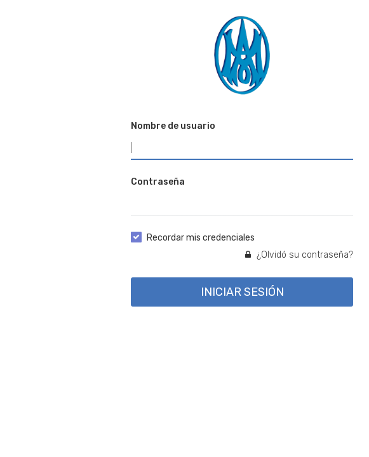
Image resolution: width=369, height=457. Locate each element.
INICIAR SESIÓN (242, 292)
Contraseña (158, 181)
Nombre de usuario (173, 126)
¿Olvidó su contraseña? (299, 254)
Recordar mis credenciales (201, 237)
